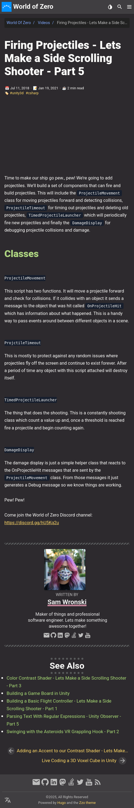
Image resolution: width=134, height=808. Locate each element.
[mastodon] (67, 636)
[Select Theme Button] (110, 6)
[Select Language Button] (7, 800)
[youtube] (87, 636)
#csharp (32, 93)
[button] (129, 7)
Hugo (61, 803)
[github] (53, 636)
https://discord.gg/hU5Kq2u (31, 522)
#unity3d (17, 93)
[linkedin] (60, 636)
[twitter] (80, 636)
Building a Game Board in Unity (38, 693)
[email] (46, 636)
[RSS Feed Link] (97, 784)
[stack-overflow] (74, 636)
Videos (44, 22)
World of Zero (19, 22)
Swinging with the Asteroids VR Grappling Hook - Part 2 (63, 731)
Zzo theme (87, 803)
